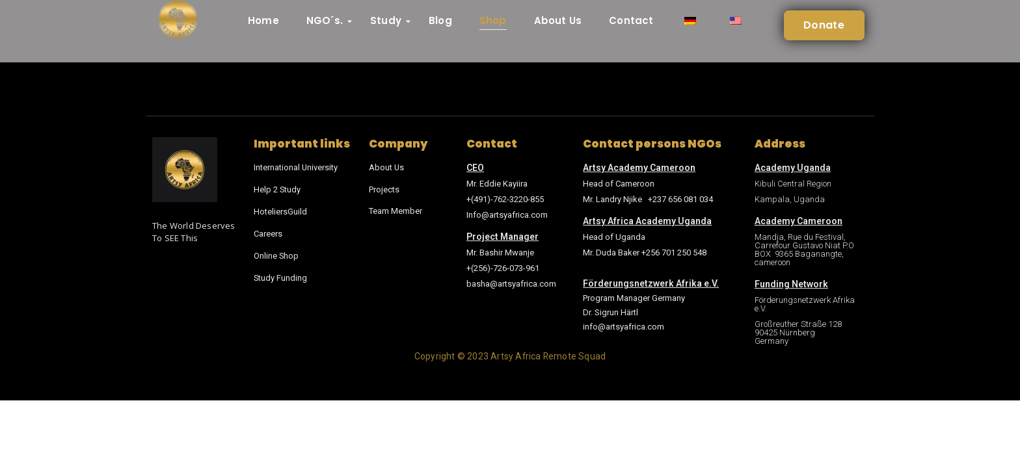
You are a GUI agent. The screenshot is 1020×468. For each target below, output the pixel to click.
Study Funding (281, 275)
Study (389, 20)
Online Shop (276, 253)
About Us (558, 20)
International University (296, 167)
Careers (268, 232)
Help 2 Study (277, 189)
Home (263, 20)
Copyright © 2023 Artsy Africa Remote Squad (510, 356)
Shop (493, 20)
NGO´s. (328, 20)
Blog (440, 20)
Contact (631, 20)
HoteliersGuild (280, 210)
